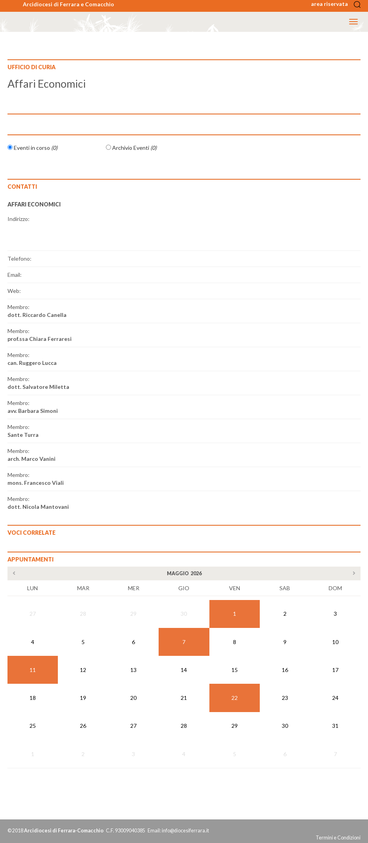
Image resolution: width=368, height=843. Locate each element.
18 (33, 697)
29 (133, 613)
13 (133, 669)
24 (335, 697)
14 (184, 669)
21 (184, 697)
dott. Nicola (38, 506)
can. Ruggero (32, 362)
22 (234, 697)
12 (83, 669)
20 (133, 697)
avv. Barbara (32, 410)
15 (234, 669)
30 (184, 613)
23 (285, 697)
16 (285, 669)
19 (83, 697)
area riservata (332, 3)
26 (83, 725)
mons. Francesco (35, 482)
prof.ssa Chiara (39, 338)
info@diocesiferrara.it (185, 831)
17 (335, 669)
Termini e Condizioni (338, 838)
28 (83, 613)
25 (33, 725)
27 (33, 613)
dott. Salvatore (38, 386)
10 (335, 642)
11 (33, 669)
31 (335, 725)
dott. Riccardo (37, 314)
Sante (23, 434)
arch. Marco (31, 458)
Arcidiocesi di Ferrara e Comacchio (68, 4)
